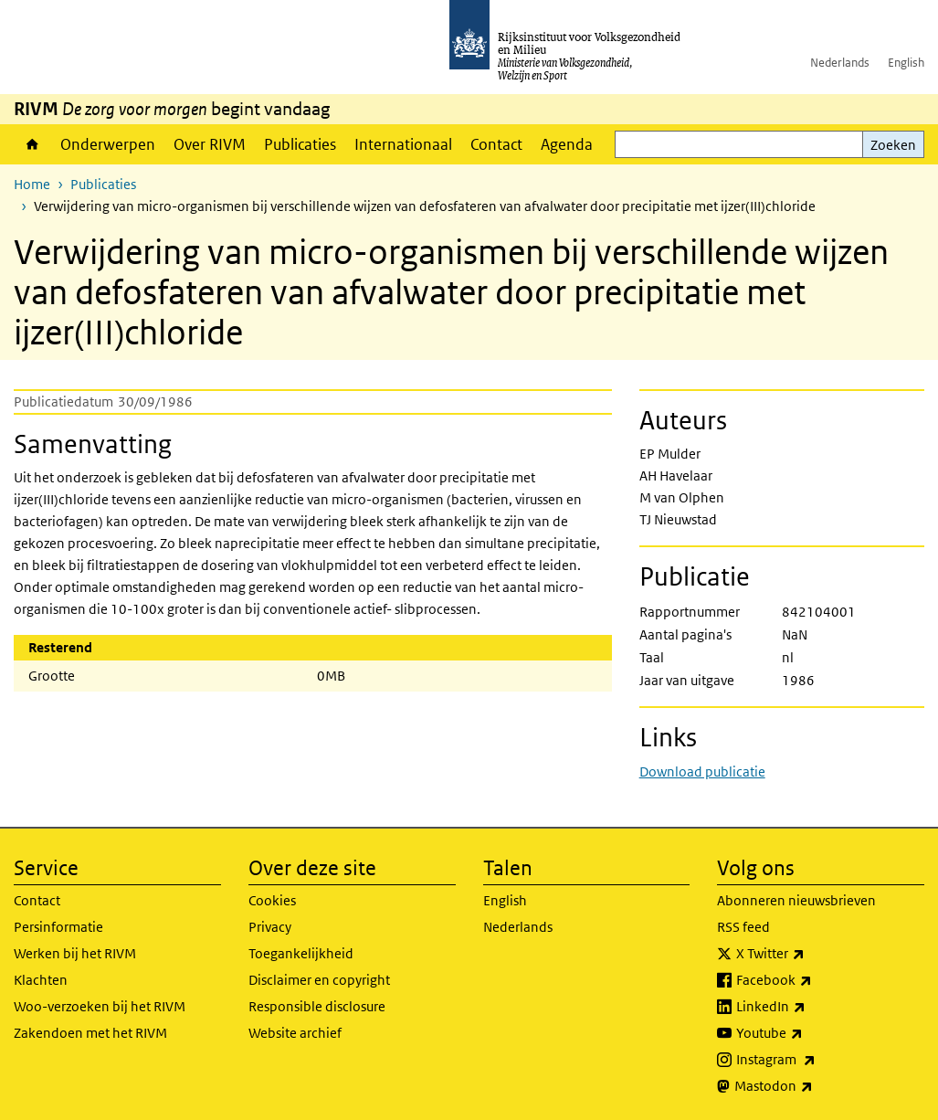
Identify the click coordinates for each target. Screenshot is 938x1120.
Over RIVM (210, 144)
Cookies (272, 900)
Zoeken (893, 144)
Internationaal (403, 144)
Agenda (567, 144)
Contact (496, 144)
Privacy (269, 926)
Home (32, 144)
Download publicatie (702, 771)
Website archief (295, 1032)
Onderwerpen (107, 144)
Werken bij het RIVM (75, 953)
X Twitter (810, 954)
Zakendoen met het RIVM (90, 1032)
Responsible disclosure (316, 1006)
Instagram (816, 1060)
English (906, 62)
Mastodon (813, 1086)
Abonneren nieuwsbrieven (796, 900)
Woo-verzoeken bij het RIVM (99, 1006)
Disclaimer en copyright (319, 979)
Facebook (814, 980)
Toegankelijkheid (300, 953)
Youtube (809, 1033)
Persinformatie (58, 926)
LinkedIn (811, 1007)
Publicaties (300, 144)
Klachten (41, 979)
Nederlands (839, 62)
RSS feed (743, 926)
